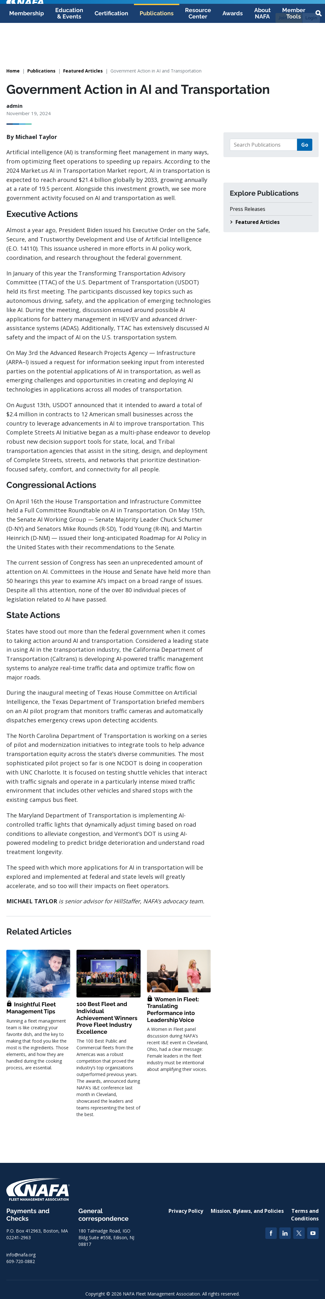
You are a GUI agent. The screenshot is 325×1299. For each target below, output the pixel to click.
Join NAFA (288, 17)
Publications (157, 45)
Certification (111, 45)
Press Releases (247, 208)
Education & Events (69, 45)
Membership (26, 45)
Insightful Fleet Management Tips (31, 1008)
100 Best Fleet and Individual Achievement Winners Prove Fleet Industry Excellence (106, 1018)
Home (13, 71)
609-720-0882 (20, 1261)
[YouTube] (313, 1233)
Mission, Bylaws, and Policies (247, 1210)
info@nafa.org (21, 1255)
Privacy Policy (186, 1210)
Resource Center (198, 45)
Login (311, 17)
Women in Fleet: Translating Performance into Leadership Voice (173, 1009)
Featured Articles (83, 71)
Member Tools (293, 45)
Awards (232, 45)
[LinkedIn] (285, 1233)
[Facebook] (271, 1233)
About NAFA (262, 45)
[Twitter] (299, 1233)
